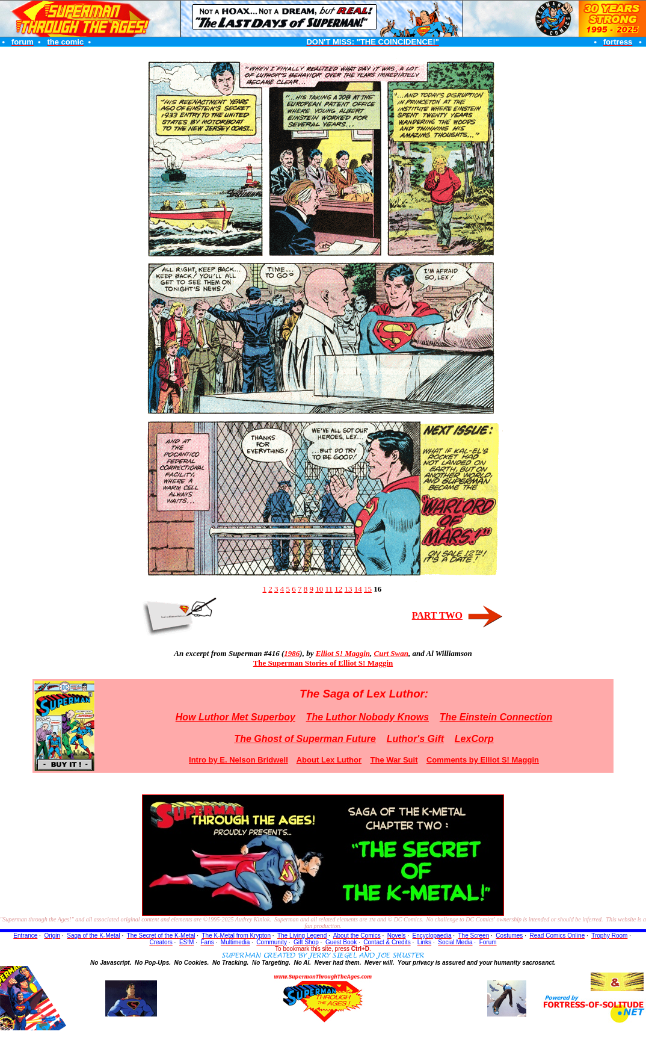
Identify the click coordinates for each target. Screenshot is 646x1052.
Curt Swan (391, 653)
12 (338, 588)
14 (358, 588)
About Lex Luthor (329, 759)
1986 (292, 653)
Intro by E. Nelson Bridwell (238, 759)
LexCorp (474, 739)
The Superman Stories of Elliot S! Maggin (323, 662)
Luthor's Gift (415, 739)
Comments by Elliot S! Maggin (482, 759)
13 (348, 588)
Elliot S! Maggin (343, 653)
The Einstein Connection (496, 717)
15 (368, 588)
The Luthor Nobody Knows (367, 717)
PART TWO (437, 615)
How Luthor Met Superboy (235, 717)
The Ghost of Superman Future (305, 739)
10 (319, 588)
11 (329, 588)
